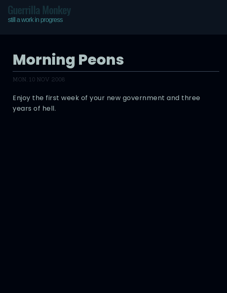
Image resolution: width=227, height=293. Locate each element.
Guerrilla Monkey (39, 13)
